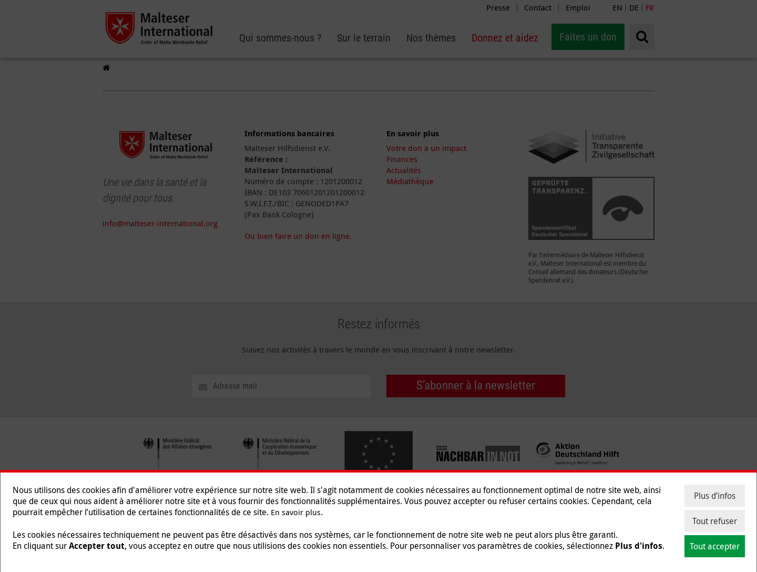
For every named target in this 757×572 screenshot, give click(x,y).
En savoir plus (296, 512)
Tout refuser (714, 521)
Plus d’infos (714, 495)
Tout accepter (715, 546)
